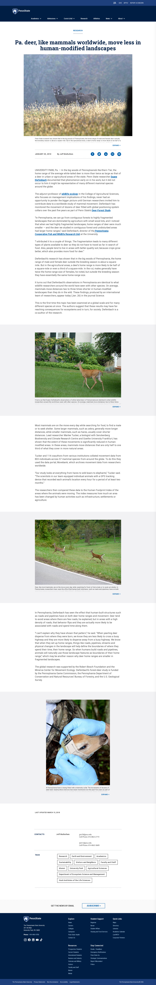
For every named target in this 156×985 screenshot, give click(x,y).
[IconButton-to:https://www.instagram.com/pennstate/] (25, 939)
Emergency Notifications (98, 952)
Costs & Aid (68, 18)
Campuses (71, 932)
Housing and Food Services (99, 932)
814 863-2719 (93, 837)
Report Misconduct (96, 961)
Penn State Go (95, 955)
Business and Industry (75, 958)
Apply (126, 3)
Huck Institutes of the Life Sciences (74, 880)
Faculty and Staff (108, 862)
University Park (76, 868)
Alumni (62, 868)
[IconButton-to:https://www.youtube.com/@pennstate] (37, 939)
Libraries (115, 929)
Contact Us (71, 938)
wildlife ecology (70, 194)
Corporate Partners (119, 938)
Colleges (71, 929)
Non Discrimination (52, 982)
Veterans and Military (74, 961)
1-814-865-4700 (34, 935)
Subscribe (93, 905)
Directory (116, 926)
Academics (35, 18)
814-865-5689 (93, 845)
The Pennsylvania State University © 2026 (131, 982)
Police (93, 964)
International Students (75, 955)
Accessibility (64, 982)
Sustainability (65, 862)
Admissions (51, 18)
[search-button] (115, 3)
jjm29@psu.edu (85, 834)
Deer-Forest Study (101, 210)
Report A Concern (136, 3)
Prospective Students (75, 949)
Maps (114, 922)
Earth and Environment (82, 856)
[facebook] (92, 154)
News (108, 18)
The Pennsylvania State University (22, 982)
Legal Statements (75, 982)
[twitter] (99, 154)
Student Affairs (95, 929)
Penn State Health (74, 935)
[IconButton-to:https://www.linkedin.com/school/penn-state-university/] (33, 939)
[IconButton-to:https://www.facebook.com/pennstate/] (29, 939)
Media (70, 973)
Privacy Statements (39, 982)
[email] (112, 154)
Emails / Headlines (96, 949)
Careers (70, 926)
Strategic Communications (99, 958)
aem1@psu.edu (85, 843)
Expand (116, 145)
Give (120, 3)
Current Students (73, 952)
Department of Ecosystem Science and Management (82, 874)
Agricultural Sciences (97, 868)
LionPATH (116, 935)
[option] (31, 934)
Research (84, 18)
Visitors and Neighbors (86, 862)
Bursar (93, 926)
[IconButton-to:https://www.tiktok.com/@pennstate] (41, 939)
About (120, 18)
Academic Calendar (119, 932)
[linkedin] (106, 154)
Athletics (96, 18)
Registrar (93, 922)
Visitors (70, 964)
